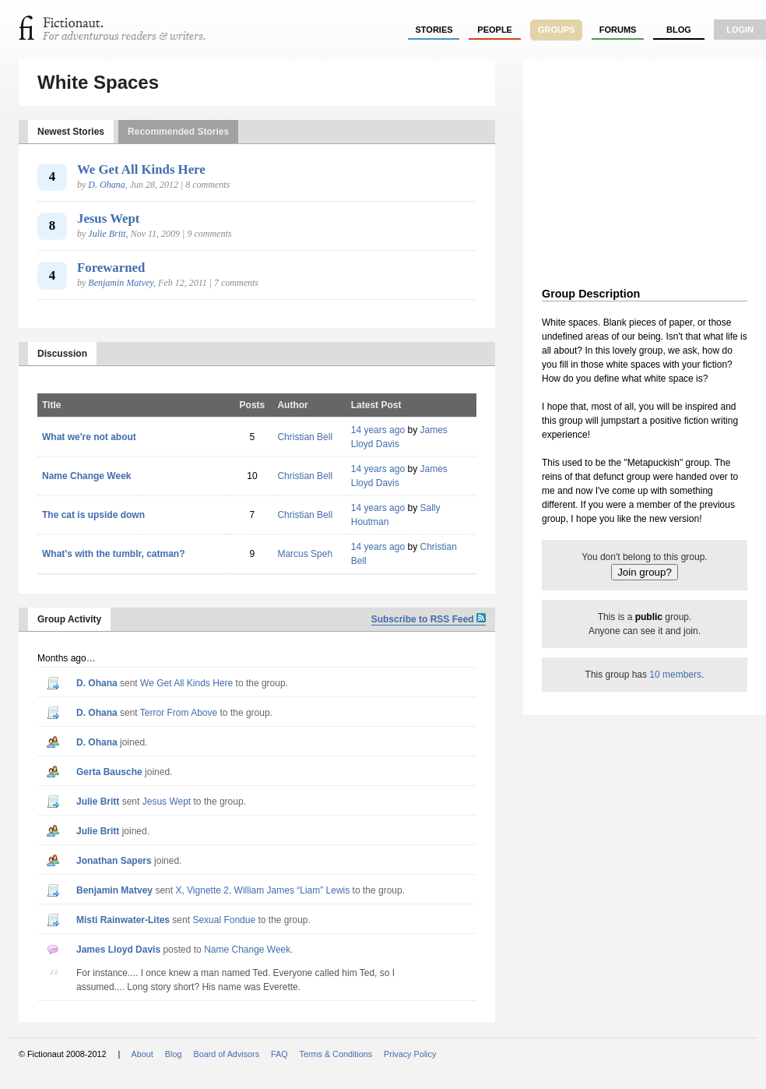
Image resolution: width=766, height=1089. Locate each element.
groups (556, 29)
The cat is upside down (93, 514)
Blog (678, 29)
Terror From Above (178, 712)
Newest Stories (70, 131)
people (494, 29)
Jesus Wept (108, 218)
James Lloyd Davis (118, 949)
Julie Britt (106, 233)
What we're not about (89, 437)
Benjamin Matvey (120, 282)
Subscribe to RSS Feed (428, 619)
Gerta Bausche (109, 772)
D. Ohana (106, 184)
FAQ (279, 1054)
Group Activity (69, 619)
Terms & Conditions (336, 1054)
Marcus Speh (304, 553)
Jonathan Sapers (114, 860)
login (740, 29)
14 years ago (378, 430)
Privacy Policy (410, 1054)
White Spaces (98, 82)
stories (434, 29)
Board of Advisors (226, 1054)
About (142, 1054)
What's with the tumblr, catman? (113, 553)
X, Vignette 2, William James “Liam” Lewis (262, 890)
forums (618, 29)
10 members (675, 674)
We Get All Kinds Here (141, 169)
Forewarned (111, 267)
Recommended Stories (178, 131)
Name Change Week (87, 475)
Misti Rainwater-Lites (123, 920)
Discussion (62, 353)
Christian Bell (304, 437)
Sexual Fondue (223, 920)
